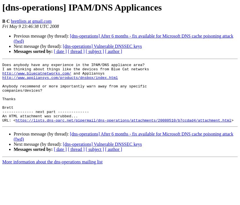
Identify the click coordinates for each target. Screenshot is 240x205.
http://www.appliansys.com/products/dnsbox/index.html (60, 80)
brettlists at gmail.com (31, 21)
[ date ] (60, 51)
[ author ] (113, 51)
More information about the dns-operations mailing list (52, 173)
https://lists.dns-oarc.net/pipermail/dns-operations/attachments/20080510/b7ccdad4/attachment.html (123, 132)
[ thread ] (76, 51)
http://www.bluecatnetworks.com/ (36, 75)
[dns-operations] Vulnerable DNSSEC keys (102, 46)
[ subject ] (95, 51)
